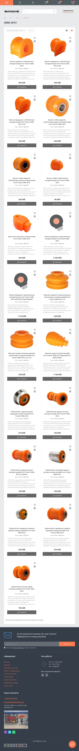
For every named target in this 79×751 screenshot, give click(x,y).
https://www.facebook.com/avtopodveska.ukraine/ (46, 675)
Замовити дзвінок (68, 12)
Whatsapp (13, 732)
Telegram (9, 732)
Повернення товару (11, 683)
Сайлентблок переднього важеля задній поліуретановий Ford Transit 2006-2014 (21, 530)
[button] (33, 2)
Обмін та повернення (11, 671)
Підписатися (67, 644)
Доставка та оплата (11, 668)
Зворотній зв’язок (10, 680)
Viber (5, 732)
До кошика (21, 87)
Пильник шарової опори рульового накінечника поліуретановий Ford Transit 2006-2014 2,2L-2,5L (21, 355)
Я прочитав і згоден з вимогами (21, 648)
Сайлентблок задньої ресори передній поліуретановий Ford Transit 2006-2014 (21, 414)
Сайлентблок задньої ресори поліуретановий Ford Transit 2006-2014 (57, 414)
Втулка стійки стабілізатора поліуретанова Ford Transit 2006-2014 (57, 180)
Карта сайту (8, 686)
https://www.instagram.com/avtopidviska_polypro (42, 675)
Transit (18, 18)
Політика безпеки (18, 648)
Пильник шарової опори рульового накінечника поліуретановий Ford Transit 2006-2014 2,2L (57, 297)
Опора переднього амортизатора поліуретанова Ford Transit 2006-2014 (57, 239)
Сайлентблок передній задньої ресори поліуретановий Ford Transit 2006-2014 (57, 472)
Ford (10, 18)
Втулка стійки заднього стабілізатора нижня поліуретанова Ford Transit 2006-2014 (21, 180)
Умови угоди (8, 677)
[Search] (54, 11)
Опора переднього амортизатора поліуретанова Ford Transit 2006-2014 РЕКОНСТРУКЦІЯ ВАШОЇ (22, 297)
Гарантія (7, 665)
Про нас (7, 662)
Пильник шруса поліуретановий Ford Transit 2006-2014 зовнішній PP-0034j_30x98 (57, 355)
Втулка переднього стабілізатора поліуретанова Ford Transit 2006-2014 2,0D (57, 64)
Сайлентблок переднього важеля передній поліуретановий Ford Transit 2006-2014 (57, 530)
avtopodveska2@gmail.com (14, 702)
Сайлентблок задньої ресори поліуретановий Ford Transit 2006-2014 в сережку (22, 472)
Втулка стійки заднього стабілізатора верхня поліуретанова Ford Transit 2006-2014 (57, 122)
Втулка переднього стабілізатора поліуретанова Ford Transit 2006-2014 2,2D (21, 122)
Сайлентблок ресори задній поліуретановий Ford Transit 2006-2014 (22, 589)
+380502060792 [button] (10, 698)
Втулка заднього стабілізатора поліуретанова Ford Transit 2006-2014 (21, 64)
